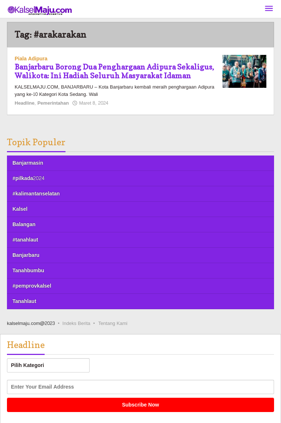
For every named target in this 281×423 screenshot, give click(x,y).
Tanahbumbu (28, 270)
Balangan (23, 224)
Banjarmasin (27, 163)
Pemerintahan (53, 103)
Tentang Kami (112, 323)
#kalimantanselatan (36, 193)
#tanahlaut (25, 239)
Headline (24, 103)
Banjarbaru (26, 255)
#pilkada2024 (28, 178)
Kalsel (19, 209)
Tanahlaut (24, 301)
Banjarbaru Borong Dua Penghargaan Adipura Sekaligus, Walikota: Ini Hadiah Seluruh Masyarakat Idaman (114, 71)
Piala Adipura (31, 58)
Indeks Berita (76, 323)
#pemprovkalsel (31, 286)
